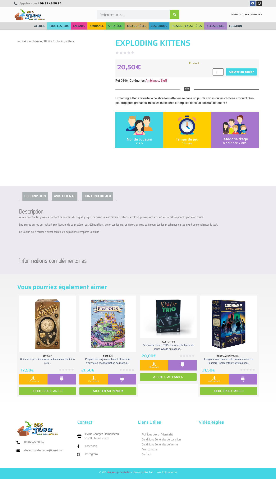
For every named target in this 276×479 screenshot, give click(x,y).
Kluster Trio (168, 341)
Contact (146, 454)
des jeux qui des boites (118, 472)
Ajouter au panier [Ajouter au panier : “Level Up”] (47, 391)
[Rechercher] (174, 14)
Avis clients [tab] (65, 196)
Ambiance (35, 41)
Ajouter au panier (241, 71)
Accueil (21, 41)
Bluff (47, 41)
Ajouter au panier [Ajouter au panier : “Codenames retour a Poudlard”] (229, 391)
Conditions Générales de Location (161, 439)
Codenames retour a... (228, 356)
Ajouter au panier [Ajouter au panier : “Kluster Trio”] (168, 377)
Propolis (108, 356)
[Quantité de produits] (218, 72)
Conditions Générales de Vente (160, 444)
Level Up (47, 356)
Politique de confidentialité (157, 434)
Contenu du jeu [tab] (97, 196)
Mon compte (149, 449)
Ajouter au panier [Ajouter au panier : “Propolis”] (108, 391)
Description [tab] (35, 196)
